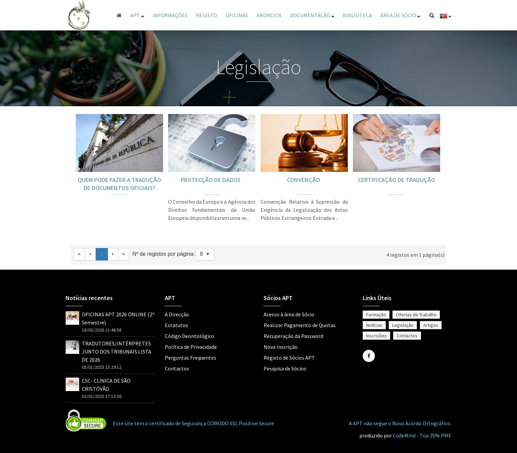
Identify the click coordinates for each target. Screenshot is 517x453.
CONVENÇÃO (304, 180)
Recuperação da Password (293, 336)
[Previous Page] (90, 254)
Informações (170, 15)
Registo (206, 15)
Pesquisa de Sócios (285, 368)
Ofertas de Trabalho (416, 315)
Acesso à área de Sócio (289, 314)
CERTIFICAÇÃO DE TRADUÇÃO (396, 180)
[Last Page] (123, 254)
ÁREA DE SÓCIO (400, 15)
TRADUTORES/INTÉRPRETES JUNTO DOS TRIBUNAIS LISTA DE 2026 (116, 351)
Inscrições (376, 336)
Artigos (430, 325)
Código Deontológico (189, 336)
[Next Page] (113, 254)
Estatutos (176, 325)
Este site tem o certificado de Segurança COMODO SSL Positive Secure (193, 423)
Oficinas (237, 15)
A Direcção (177, 314)
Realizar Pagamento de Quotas (300, 325)
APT (137, 15)
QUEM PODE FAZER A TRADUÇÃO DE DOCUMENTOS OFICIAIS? (119, 184)
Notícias (374, 325)
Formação (376, 315)
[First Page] (79, 254)
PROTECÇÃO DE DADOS (212, 180)
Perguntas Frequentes (190, 357)
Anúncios (269, 15)
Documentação (312, 15)
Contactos (177, 368)
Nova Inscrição (281, 346)
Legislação (402, 325)
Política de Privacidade (191, 346)
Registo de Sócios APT (289, 357)
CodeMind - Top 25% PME (422, 435)
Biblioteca (357, 15)
